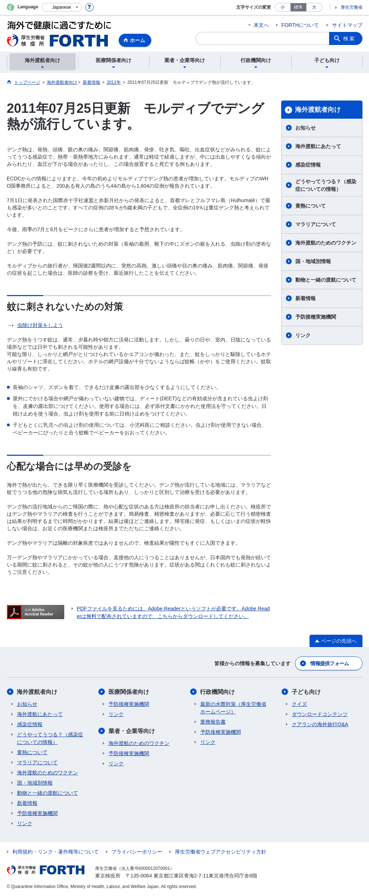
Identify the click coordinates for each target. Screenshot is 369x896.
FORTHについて (300, 25)
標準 (298, 7)
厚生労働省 (351, 7)
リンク (303, 335)
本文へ (261, 25)
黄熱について (310, 206)
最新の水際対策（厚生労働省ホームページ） (233, 708)
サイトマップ (347, 25)
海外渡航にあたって (318, 146)
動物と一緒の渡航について (325, 280)
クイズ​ (299, 704)
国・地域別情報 (313, 261)
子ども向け (306, 692)
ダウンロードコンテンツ (320, 714)
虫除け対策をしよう (40, 325)
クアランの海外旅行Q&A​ (320, 724)
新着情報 (305, 298)
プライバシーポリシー (136, 852)
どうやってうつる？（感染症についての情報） (325, 185)
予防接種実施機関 (315, 317)
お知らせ (305, 128)
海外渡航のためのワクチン (325, 243)
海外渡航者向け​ (318, 109)
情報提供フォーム (329, 663)
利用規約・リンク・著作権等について (55, 852)
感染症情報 (308, 165)
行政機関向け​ (217, 692)
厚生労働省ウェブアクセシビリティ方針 (220, 852)
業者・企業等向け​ (131, 731)
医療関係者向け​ (128, 692)
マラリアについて (315, 224)
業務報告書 (213, 722)
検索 (349, 38)
